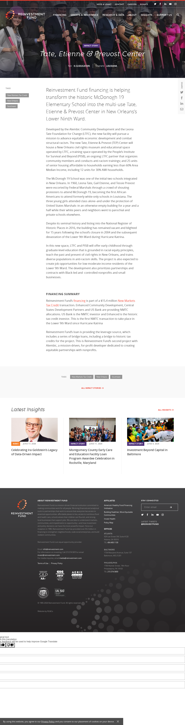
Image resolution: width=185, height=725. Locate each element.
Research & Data (113, 15)
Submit (171, 507)
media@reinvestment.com (70, 558)
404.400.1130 (112, 542)
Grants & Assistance (84, 15)
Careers (132, 4)
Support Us (164, 15)
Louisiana (111, 66)
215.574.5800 (112, 571)
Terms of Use (43, 563)
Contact (119, 4)
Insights (146, 15)
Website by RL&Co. (45, 611)
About (132, 15)
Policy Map (108, 522)
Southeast (11, 106)
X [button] (118, 721)
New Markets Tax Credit (17, 95)
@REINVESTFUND (150, 524)
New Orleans (12, 100)
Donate (144, 4)
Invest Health (109, 519)
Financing (59, 15)
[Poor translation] (10, 645)
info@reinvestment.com (53, 549)
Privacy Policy (57, 563)
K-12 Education (82, 66)
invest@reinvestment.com (49, 555)
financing (79, 301)
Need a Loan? (104, 4)
